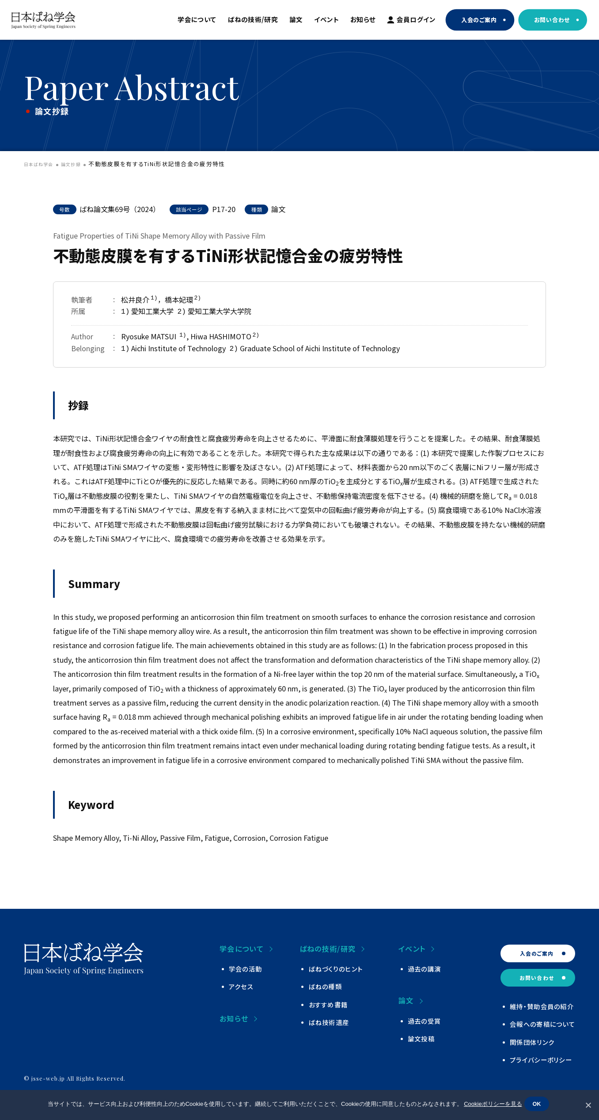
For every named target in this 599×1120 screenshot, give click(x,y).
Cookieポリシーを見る (491, 1105)
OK (539, 1105)
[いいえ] (588, 1105)
